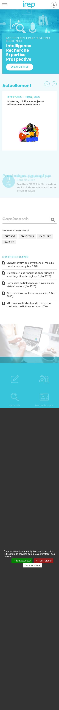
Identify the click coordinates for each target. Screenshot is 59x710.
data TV (9, 242)
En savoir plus (19, 68)
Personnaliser (32, 565)
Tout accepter (22, 560)
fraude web (27, 236)
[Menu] (4, 4)
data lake (45, 236)
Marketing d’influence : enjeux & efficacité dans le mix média (25, 103)
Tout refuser (44, 560)
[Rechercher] (29, 220)
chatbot (10, 236)
